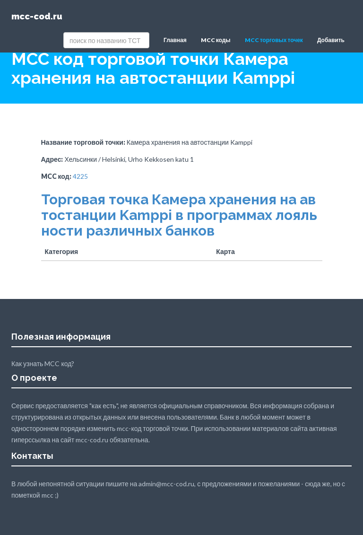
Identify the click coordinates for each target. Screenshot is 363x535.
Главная (175, 40)
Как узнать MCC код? (42, 364)
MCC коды (216, 40)
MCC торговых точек (274, 40)
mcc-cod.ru (36, 16)
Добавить (331, 40)
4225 (80, 176)
